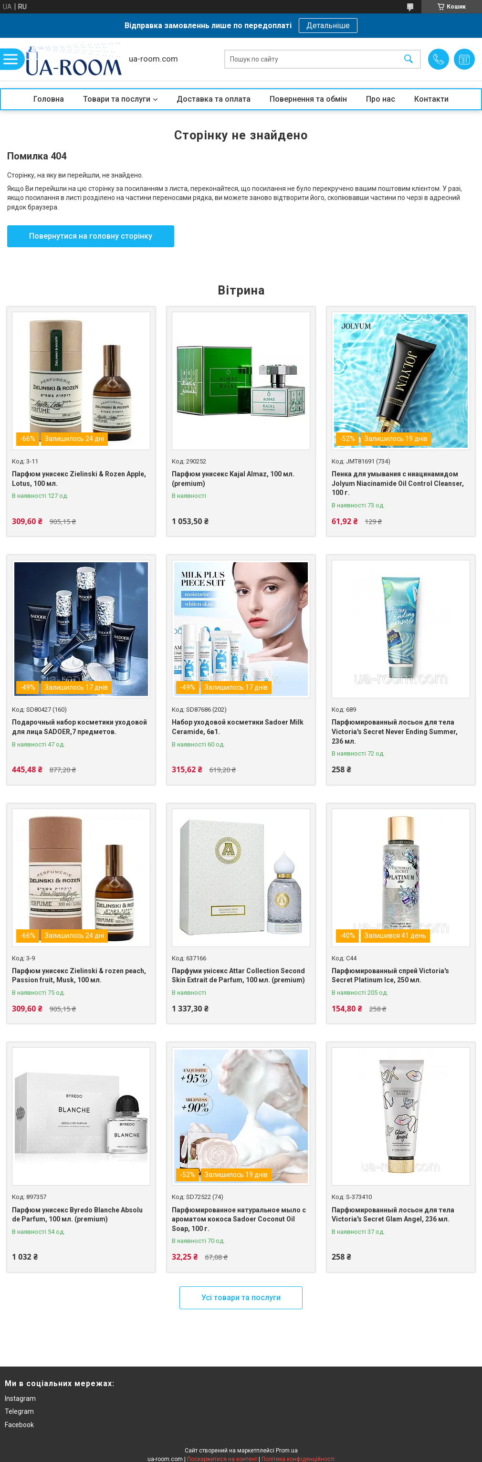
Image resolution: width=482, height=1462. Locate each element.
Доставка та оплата (214, 99)
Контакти (431, 99)
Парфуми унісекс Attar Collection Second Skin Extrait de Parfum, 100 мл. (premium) (238, 975)
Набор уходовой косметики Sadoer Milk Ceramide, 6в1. (238, 727)
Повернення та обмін (308, 99)
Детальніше (328, 25)
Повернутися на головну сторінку (90, 236)
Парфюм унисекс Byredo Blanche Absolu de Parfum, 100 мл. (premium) (77, 1214)
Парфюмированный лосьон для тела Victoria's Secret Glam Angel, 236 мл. (393, 1214)
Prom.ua (287, 1450)
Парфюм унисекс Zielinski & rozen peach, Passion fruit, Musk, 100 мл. (79, 975)
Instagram (20, 1398)
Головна (48, 99)
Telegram (19, 1411)
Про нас (380, 99)
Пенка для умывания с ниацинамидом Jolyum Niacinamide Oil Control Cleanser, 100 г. (398, 483)
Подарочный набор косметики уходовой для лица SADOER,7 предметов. (79, 727)
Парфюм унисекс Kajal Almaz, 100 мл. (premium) (233, 478)
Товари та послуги (116, 99)
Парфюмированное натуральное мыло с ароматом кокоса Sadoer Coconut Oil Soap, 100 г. (239, 1219)
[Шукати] (408, 59)
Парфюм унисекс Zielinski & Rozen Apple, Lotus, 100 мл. (79, 478)
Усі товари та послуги (241, 1297)
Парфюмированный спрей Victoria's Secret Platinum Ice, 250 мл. (390, 975)
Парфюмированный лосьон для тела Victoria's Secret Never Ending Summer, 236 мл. (395, 731)
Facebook (19, 1425)
